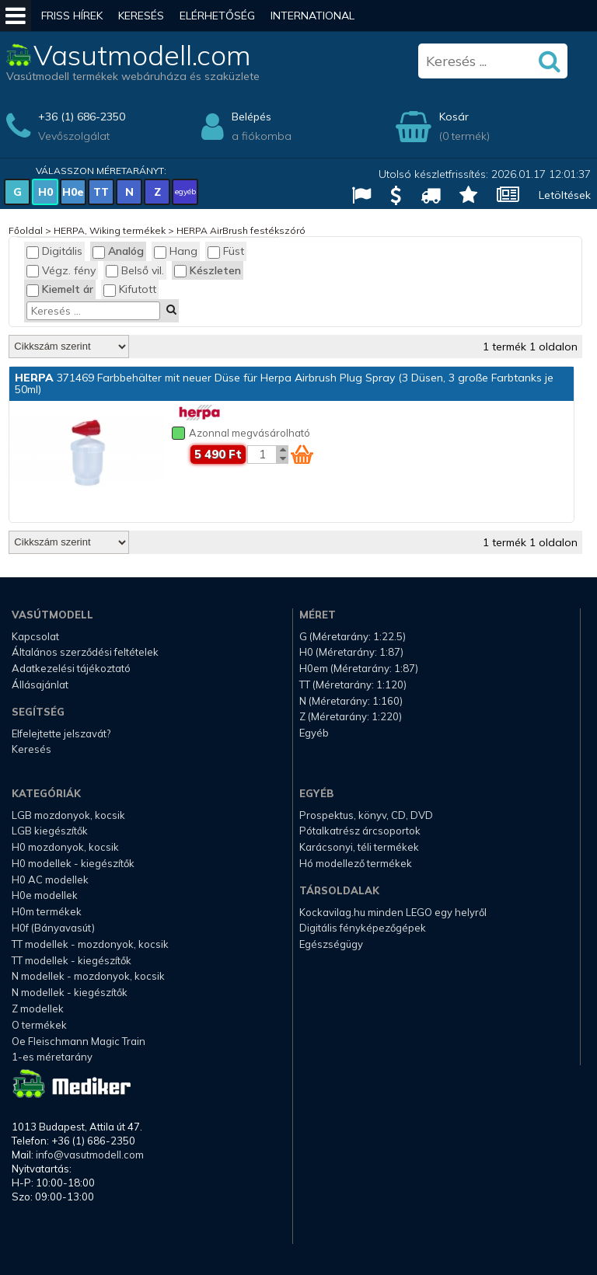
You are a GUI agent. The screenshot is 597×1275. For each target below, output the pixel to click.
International (312, 16)
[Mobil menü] (15, 15)
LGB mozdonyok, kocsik (68, 815)
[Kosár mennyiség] (262, 454)
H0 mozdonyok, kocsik (65, 847)
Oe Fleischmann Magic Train (78, 1041)
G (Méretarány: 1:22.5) (352, 636)
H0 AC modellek (50, 879)
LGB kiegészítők (50, 830)
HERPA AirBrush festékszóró (240, 230)
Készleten (207, 270)
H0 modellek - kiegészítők (73, 863)
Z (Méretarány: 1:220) (350, 716)
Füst (226, 251)
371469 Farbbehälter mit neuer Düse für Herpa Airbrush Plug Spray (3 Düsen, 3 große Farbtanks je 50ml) (284, 383)
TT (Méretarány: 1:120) (353, 684)
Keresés (141, 16)
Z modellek (38, 1008)
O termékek (39, 1025)
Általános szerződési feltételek (85, 652)
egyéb (185, 191)
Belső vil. (135, 270)
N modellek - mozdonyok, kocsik (88, 976)
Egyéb (314, 732)
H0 (45, 192)
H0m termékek (47, 911)
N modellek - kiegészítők (69, 992)
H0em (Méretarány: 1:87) (358, 668)
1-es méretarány (52, 1056)
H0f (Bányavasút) (53, 927)
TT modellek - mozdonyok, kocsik (90, 944)
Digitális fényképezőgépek (362, 927)
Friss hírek (72, 16)
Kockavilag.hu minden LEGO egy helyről (393, 912)
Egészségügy (331, 944)
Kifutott (129, 289)
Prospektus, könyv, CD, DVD (366, 815)
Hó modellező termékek (355, 863)
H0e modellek (45, 895)
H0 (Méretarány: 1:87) (351, 652)
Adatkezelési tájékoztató (71, 668)
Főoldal (26, 230)
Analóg (118, 251)
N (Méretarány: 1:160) (351, 701)
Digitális (54, 251)
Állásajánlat (40, 684)
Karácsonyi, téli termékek (359, 847)
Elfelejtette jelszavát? (61, 733)
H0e (73, 192)
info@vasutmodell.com (90, 1154)
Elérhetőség (217, 16)
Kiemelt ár (59, 289)
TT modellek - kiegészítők (71, 960)
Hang (175, 251)
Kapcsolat (35, 636)
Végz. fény (61, 270)
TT (101, 192)
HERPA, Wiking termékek (110, 230)
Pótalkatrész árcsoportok (360, 830)
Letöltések (565, 195)
